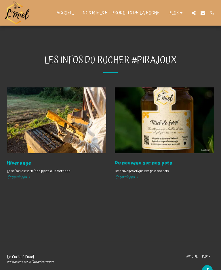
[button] (193, 13)
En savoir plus (19, 177)
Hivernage (19, 163)
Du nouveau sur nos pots (143, 163)
